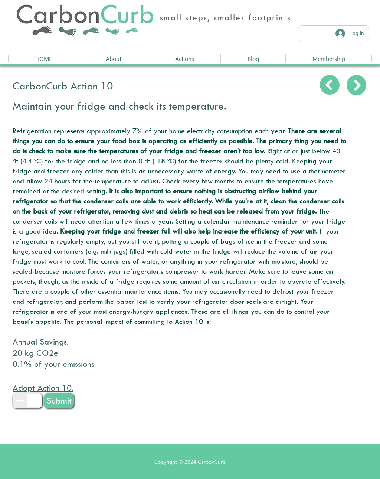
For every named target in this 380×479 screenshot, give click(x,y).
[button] (59, 400)
